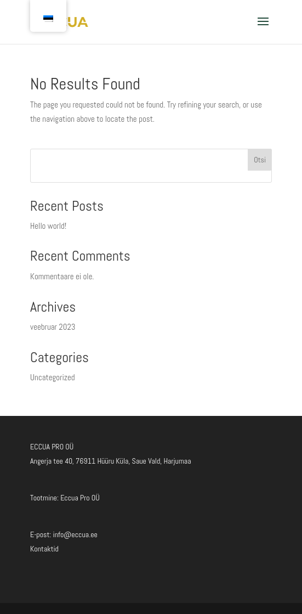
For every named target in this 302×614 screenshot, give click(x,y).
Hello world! (48, 226)
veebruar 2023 (52, 327)
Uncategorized (52, 377)
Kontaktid (44, 549)
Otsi (260, 160)
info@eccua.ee (75, 534)
